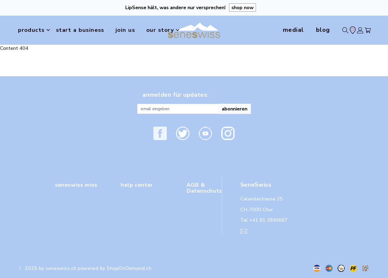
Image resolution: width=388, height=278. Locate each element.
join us (130, 30)
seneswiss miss (77, 185)
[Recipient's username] (177, 109)
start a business (82, 30)
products (35, 30)
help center (137, 185)
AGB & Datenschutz (205, 188)
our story (171, 30)
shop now (242, 7)
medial (293, 30)
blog (323, 30)
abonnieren (234, 109)
